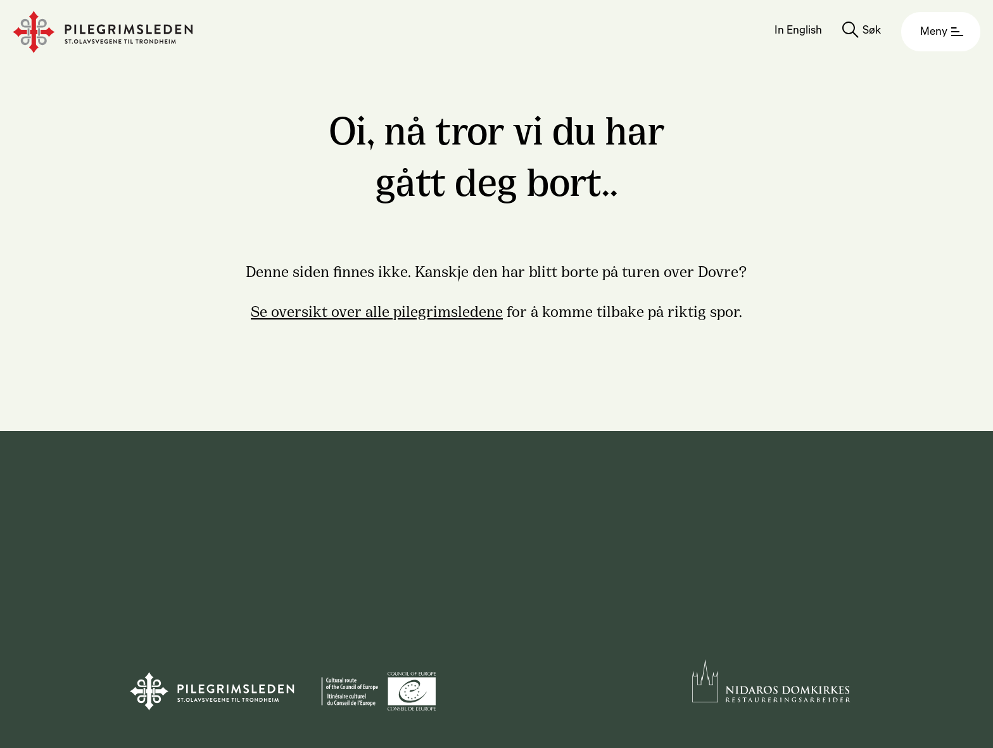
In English (798, 31)
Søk (872, 31)
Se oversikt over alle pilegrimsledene (377, 310)
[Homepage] (103, 32)
